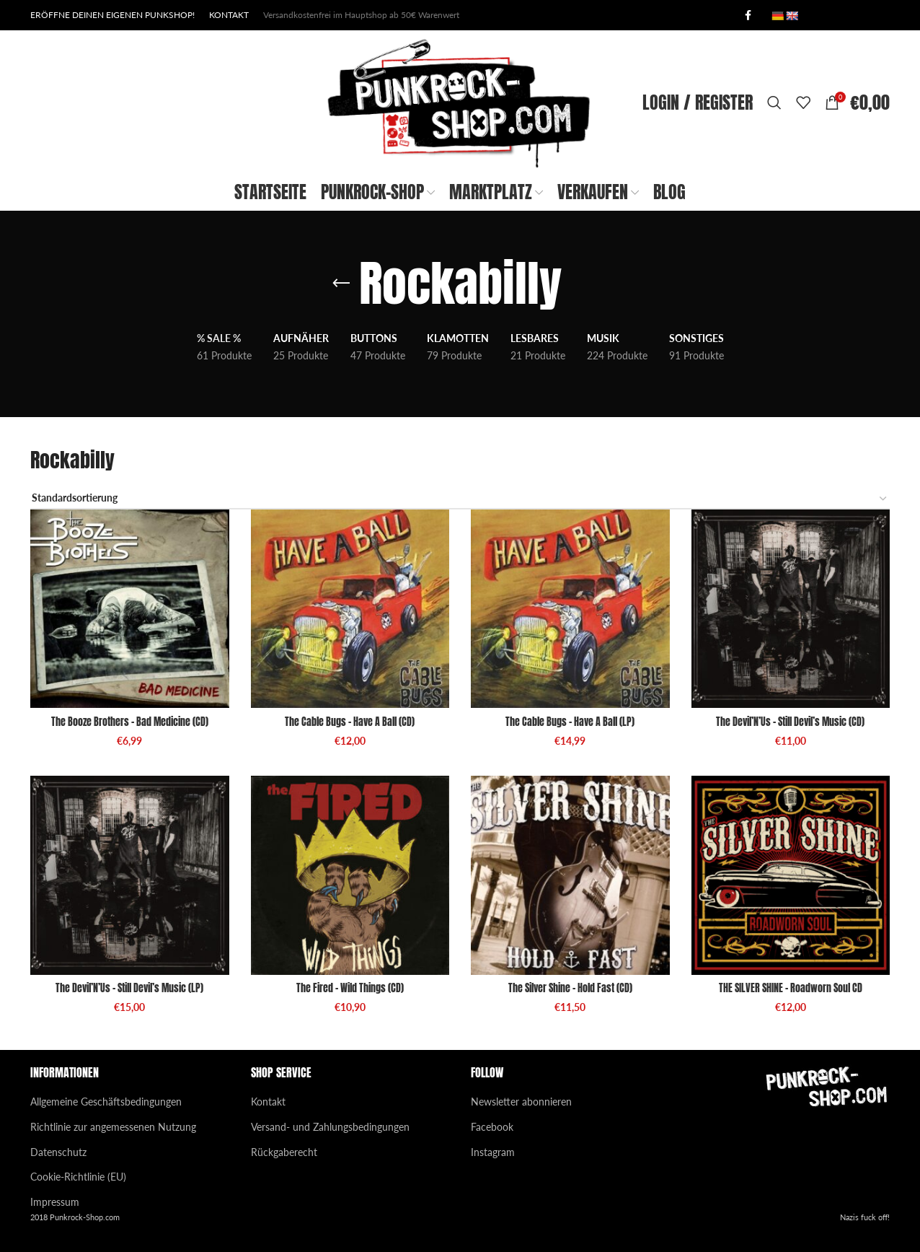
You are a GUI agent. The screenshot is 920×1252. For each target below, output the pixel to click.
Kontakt (268, 1101)
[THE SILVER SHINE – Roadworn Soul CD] (790, 875)
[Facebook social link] (747, 15)
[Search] (774, 102)
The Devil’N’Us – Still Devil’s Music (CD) (790, 722)
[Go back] (341, 283)
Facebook (492, 1127)
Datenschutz (58, 1152)
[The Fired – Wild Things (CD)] (350, 875)
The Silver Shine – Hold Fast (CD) (570, 988)
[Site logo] (460, 101)
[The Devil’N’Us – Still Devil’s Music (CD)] (790, 609)
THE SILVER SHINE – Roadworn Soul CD (790, 988)
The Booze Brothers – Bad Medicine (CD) (129, 722)
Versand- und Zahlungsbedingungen (330, 1127)
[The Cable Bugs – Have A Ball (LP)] (570, 609)
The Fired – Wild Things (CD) (350, 988)
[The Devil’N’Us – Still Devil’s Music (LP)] (129, 875)
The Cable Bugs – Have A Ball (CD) (350, 722)
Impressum (54, 1202)
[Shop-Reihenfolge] (460, 499)
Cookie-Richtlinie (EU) (78, 1176)
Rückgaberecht (284, 1152)
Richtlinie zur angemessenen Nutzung (113, 1127)
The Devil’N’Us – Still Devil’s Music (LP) (129, 988)
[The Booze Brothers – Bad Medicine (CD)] (129, 609)
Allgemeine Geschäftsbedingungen (106, 1101)
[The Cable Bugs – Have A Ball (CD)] (350, 609)
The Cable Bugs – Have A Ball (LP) (569, 722)
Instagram (493, 1152)
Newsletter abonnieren (521, 1101)
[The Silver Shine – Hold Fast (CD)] (570, 875)
